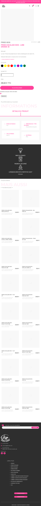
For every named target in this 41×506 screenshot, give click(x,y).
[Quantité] (7, 74)
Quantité (4, 70)
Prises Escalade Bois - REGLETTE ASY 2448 (7, 322)
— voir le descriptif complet (7, 59)
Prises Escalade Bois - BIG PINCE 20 (28, 210)
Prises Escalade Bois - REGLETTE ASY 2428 (27, 351)
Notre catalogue (14, 471)
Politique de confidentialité (16, 480)
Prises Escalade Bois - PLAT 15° (8, 294)
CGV (12, 484)
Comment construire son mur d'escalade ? (20, 475)
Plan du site (13, 473)
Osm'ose (12, 462)
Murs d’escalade (14, 466)
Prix (2, 78)
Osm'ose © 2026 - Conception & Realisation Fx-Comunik (20, 504)
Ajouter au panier (17, 87)
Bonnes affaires (14, 468)
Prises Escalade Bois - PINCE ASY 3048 (27, 407)
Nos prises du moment (15, 470)
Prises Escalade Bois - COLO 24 (27, 379)
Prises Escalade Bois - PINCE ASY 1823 (27, 322)
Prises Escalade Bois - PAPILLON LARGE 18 (27, 266)
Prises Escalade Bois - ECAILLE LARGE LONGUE (7, 238)
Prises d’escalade (14, 464)
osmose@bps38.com (7, 445)
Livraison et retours (15, 482)
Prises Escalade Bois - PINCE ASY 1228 (7, 266)
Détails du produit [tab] (20, 110)
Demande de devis (20, 496)
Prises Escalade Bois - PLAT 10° (8, 351)
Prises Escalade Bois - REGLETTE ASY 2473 (7, 379)
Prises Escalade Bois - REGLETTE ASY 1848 (7, 407)
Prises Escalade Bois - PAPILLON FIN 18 (7, 210)
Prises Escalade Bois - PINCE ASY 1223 (29, 238)
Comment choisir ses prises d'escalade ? (19, 479)
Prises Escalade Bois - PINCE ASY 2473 (27, 294)
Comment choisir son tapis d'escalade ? (19, 477)
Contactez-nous (20, 492)
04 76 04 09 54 (5, 442)
